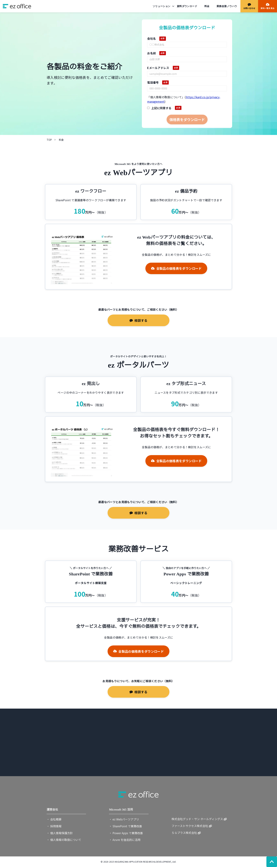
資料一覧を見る (268, 8)
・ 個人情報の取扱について (64, 840)
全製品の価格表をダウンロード (179, 268)
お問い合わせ (249, 8)
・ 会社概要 (54, 819)
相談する (140, 320)
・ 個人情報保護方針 (60, 833)
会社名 (151, 38)
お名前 (151, 53)
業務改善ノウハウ (227, 6)
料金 (207, 6)
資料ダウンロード (187, 6)
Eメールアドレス (158, 68)
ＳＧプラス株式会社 (184, 832)
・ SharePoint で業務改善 (125, 826)
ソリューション (161, 6)
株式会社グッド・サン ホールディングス (197, 819)
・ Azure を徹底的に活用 (124, 840)
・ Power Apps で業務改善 (126, 833)
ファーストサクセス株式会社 (190, 826)
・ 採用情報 (54, 826)
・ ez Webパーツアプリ (124, 819)
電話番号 (153, 82)
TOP (49, 139)
